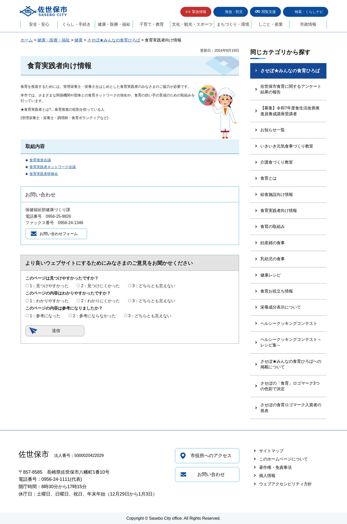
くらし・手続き (76, 24)
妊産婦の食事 (272, 243)
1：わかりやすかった (49, 301)
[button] (195, 12)
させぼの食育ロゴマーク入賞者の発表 (290, 408)
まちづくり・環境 (233, 24)
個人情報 (267, 475)
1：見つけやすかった (49, 286)
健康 (78, 40)
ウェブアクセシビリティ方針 (285, 484)
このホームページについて (283, 459)
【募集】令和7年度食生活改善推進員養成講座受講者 (290, 111)
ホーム (27, 40)
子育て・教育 (151, 24)
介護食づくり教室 (276, 162)
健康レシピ (270, 275)
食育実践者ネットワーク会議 (52, 167)
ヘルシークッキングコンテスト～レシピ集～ (290, 342)
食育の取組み (272, 226)
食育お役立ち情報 (276, 291)
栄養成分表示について (280, 307)
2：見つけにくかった (100, 286)
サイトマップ (271, 451)
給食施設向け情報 (276, 194)
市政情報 (308, 24)
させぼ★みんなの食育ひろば (113, 40)
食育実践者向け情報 (278, 210)
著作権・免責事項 (275, 467)
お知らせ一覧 (272, 130)
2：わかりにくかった (100, 301)
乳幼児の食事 (272, 259)
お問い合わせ (211, 474)
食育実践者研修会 (43, 174)
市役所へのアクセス (211, 455)
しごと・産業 (270, 24)
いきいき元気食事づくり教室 (286, 146)
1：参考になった (45, 316)
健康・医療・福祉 (114, 24)
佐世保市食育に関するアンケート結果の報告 (290, 89)
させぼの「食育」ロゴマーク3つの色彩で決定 (290, 386)
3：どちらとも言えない (153, 286)
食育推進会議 (40, 160)
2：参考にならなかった (94, 316)
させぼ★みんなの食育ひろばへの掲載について (290, 364)
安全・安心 (39, 24)
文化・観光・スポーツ (192, 24)
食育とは (268, 178)
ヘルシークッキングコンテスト (288, 323)
